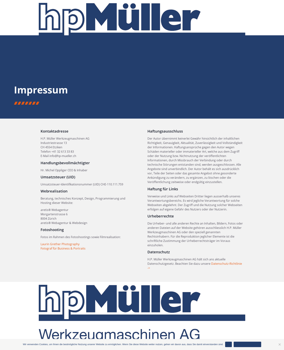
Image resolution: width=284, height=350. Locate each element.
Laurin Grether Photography (60, 244)
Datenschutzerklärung (247, 344)
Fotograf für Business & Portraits (63, 248)
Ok (228, 344)
